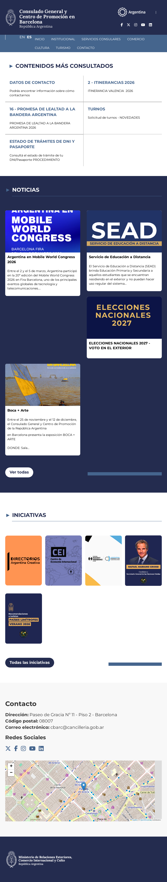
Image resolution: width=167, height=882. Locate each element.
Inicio (17, 39)
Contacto (41, 48)
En (150, 25)
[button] (83, 786)
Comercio (113, 39)
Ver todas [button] (19, 472)
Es (159, 25)
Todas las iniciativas (30, 662)
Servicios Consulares (78, 39)
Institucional (40, 39)
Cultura (135, 39)
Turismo (19, 48)
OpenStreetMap (146, 820)
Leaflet (133, 820)
